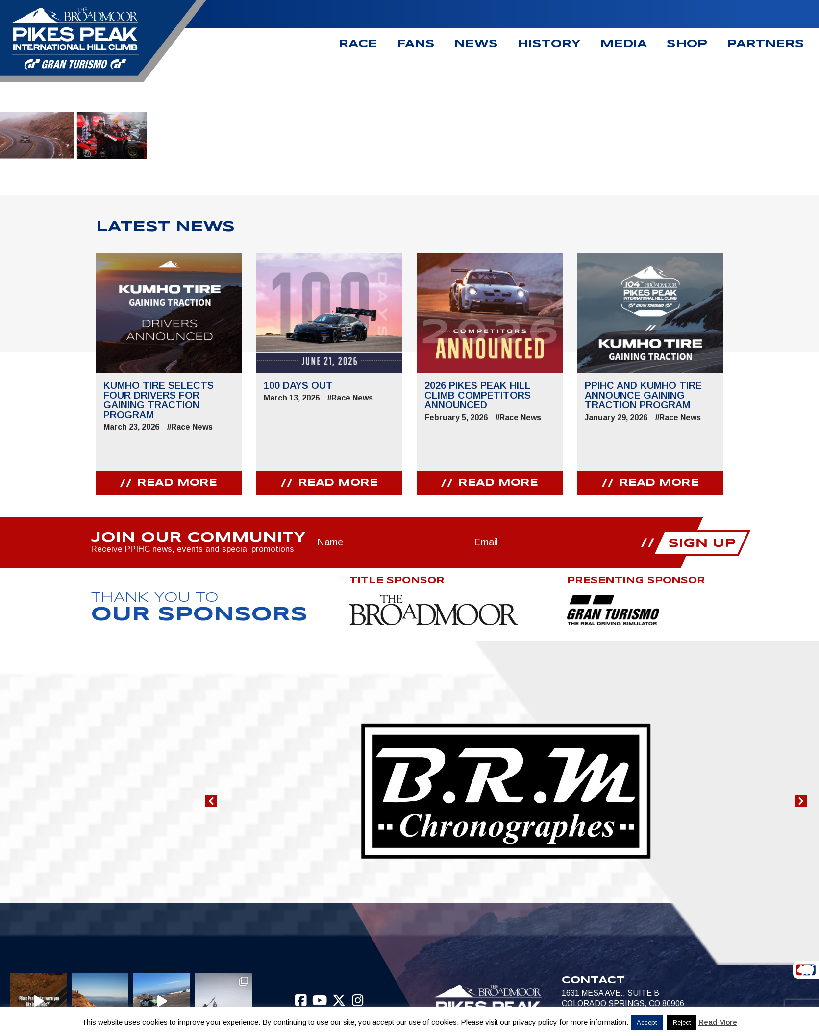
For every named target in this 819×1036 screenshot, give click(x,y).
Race (358, 44)
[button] (211, 801)
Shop (687, 44)
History (549, 44)
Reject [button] (682, 1022)
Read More (717, 1022)
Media (623, 44)
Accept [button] (647, 1022)
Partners (765, 44)
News (476, 44)
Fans (416, 44)
